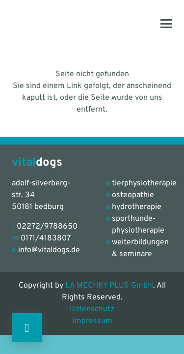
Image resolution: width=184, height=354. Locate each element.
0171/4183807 (46, 238)
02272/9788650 (47, 227)
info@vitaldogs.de (49, 250)
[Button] (27, 327)
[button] (166, 24)
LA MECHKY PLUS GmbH (109, 286)
